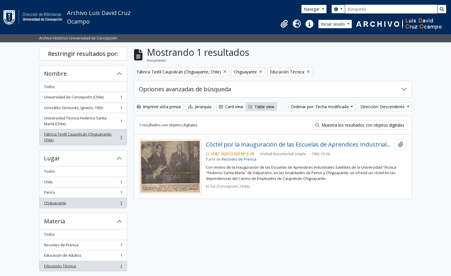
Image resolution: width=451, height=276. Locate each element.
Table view (261, 106)
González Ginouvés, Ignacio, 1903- (83, 109)
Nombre (55, 73)
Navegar (312, 9)
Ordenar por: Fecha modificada (320, 106)
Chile (83, 183)
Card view (231, 106)
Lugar (52, 158)
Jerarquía (199, 106)
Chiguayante (83, 204)
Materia (54, 221)
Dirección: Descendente (383, 106)
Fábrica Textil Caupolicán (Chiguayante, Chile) (83, 137)
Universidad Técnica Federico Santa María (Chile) (83, 120)
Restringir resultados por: (83, 54)
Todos (49, 86)
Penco (83, 193)
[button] (284, 24)
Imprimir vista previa (159, 106)
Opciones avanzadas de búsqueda (185, 89)
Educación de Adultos (83, 256)
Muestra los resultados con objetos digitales (359, 125)
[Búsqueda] (391, 9)
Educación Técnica (83, 267)
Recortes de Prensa (83, 246)
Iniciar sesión (333, 24)
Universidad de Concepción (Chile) (83, 98)
